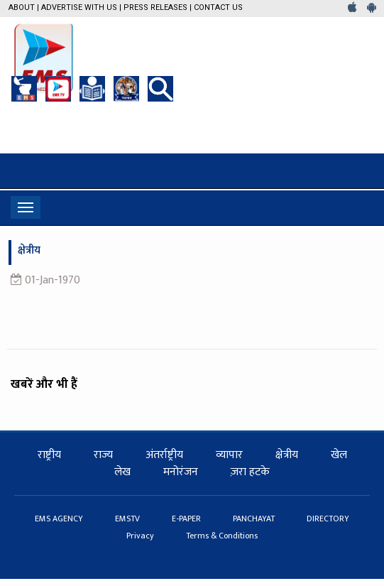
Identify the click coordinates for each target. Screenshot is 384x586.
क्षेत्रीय (286, 455)
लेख (122, 472)
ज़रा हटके (250, 472)
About (22, 7)
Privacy (141, 535)
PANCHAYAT (255, 518)
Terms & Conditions (222, 535)
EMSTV (128, 518)
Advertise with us (79, 7)
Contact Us (218, 7)
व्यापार (229, 455)
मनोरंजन (180, 472)
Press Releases (155, 7)
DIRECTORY (328, 518)
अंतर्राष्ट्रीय (164, 455)
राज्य (103, 455)
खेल (339, 455)
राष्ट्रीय (49, 455)
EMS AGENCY (60, 518)
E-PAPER (187, 518)
